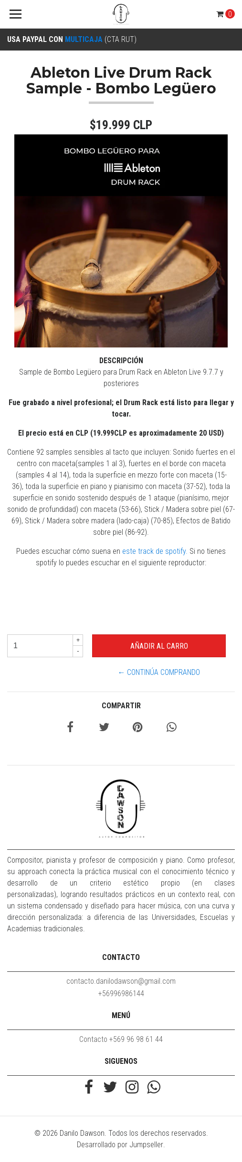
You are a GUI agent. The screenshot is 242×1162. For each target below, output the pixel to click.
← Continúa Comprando (158, 672)
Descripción (121, 360)
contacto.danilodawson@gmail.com (121, 981)
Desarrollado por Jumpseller (120, 1144)
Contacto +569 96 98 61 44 (121, 1039)
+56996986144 (121, 993)
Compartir (121, 705)
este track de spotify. (155, 551)
